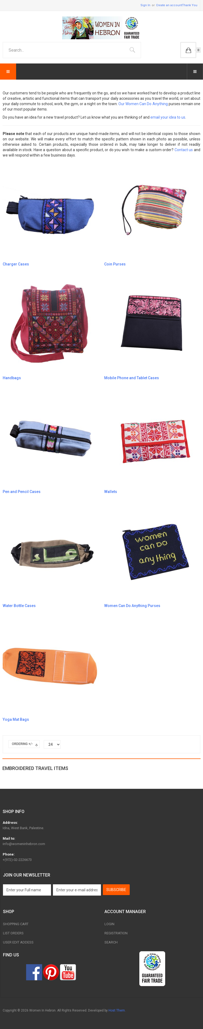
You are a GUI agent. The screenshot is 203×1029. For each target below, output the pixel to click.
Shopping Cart (15, 924)
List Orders (13, 933)
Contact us (184, 150)
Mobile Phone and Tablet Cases (131, 378)
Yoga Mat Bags (16, 719)
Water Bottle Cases (19, 606)
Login (109, 924)
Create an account (169, 5)
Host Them (116, 1010)
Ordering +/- (22, 744)
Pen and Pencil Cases (22, 491)
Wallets (110, 491)
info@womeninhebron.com (24, 844)
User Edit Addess (18, 942)
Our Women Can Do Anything (143, 104)
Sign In (145, 5)
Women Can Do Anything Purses (132, 606)
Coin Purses (115, 264)
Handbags (12, 378)
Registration (116, 933)
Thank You (189, 5)
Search (111, 942)
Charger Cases (16, 264)
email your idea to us (167, 117)
